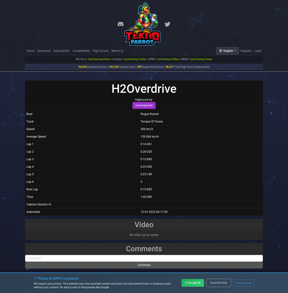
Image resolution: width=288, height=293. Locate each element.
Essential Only (218, 282)
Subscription (61, 51)
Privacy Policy (243, 283)
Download (43, 51)
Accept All (192, 282)
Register (246, 51)
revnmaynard (144, 105)
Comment (144, 265)
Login (258, 51)
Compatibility (81, 51)
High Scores (101, 51)
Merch (118, 51)
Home (30, 51)
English (226, 51)
